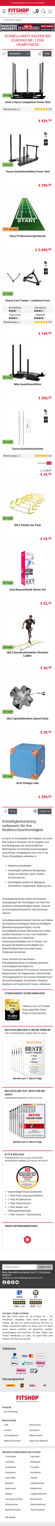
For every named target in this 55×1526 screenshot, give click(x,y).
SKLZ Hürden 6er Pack (27, 525)
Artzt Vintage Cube (27, 783)
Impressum (34, 1430)
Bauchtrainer (36, 1499)
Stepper (8, 1494)
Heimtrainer (10, 1488)
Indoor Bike (10, 1478)
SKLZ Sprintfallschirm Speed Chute (27, 718)
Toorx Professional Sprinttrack (27, 236)
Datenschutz (35, 1425)
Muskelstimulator (13, 1510)
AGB (6, 1425)
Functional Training (13, 20)
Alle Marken (10, 1517)
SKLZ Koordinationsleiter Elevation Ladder (27, 654)
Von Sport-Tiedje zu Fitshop (15, 1313)
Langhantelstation (38, 1494)
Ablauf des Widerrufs (38, 1441)
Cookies (7, 1430)
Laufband (9, 1462)
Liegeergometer (37, 1483)
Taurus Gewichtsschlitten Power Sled (28, 171)
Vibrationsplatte (37, 1510)
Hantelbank (35, 1472)
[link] (12, 1009)
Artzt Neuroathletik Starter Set (27, 589)
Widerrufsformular (12, 1441)
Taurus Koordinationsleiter (27, 448)
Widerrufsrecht (36, 1435)
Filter (47, 53)
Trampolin (34, 1467)
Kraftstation (10, 1467)
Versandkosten (11, 1435)
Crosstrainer (10, 1456)
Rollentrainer (36, 1488)
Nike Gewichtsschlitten (27, 384)
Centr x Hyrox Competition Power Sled (27, 102)
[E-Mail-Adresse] (19, 1267)
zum (11, 1411)
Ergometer (35, 1456)
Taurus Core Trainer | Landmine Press (27, 300)
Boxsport (9, 1483)
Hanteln (33, 1478)
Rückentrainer (11, 1504)
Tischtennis (10, 1472)
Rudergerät (35, 1462)
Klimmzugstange (38, 1504)
